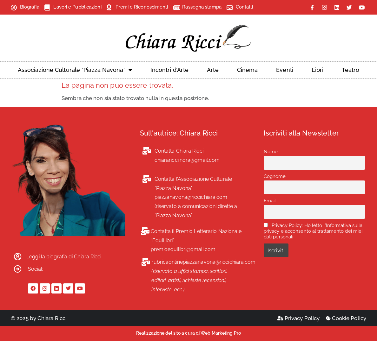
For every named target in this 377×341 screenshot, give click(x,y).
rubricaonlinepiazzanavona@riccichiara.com (203, 262)
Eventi (284, 69)
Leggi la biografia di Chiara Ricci (63, 257)
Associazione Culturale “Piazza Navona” (75, 70)
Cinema (247, 69)
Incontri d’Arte (169, 69)
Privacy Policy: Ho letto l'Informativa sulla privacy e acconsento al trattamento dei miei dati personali (313, 231)
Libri (318, 69)
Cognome (275, 176)
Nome (271, 152)
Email (270, 201)
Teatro (350, 69)
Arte (212, 69)
